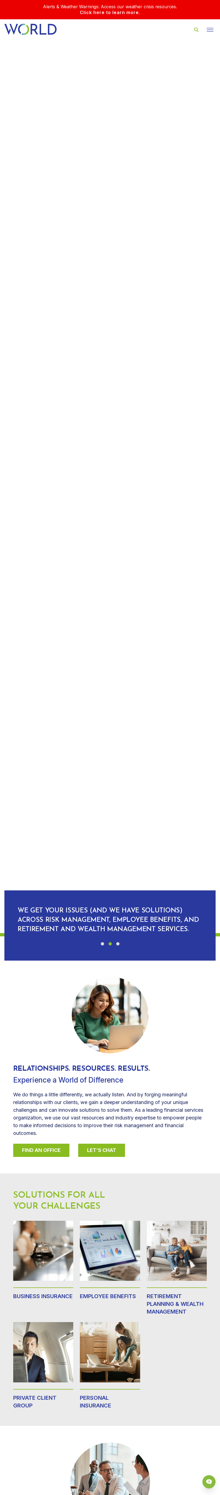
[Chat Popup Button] (209, 1481)
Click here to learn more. (110, 12)
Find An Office (41, 1150)
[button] (102, 943)
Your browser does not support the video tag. (110, 486)
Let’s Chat (101, 1150)
